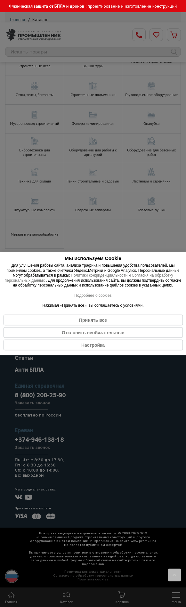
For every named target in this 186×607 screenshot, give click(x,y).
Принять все (93, 319)
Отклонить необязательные (93, 332)
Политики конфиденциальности (99, 275)
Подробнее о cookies (92, 295)
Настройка (93, 344)
